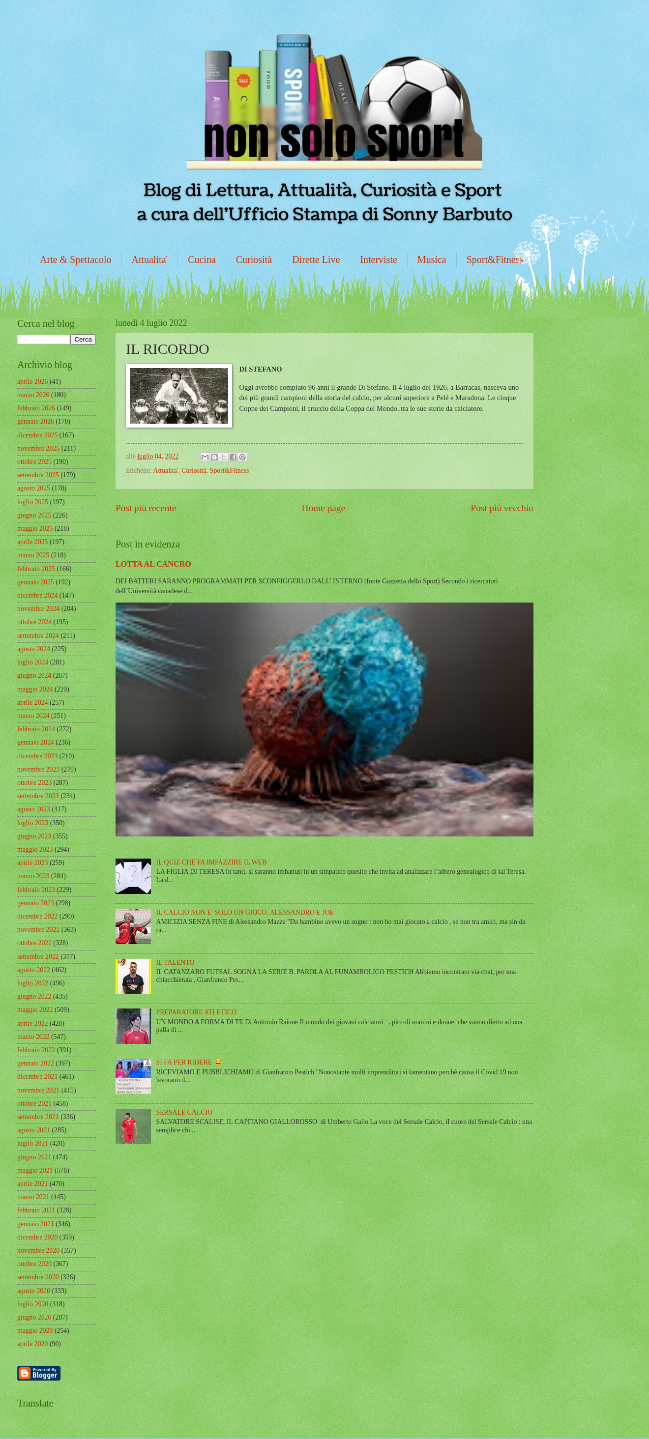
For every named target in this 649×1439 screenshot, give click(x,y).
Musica (431, 259)
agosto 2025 (33, 488)
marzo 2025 (33, 555)
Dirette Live (316, 259)
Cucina (202, 259)
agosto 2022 (33, 970)
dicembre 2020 (37, 1237)
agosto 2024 (33, 649)
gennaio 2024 (35, 742)
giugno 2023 (34, 836)
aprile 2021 (32, 1183)
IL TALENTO (175, 962)
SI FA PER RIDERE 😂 (189, 1062)
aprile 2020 (32, 1344)
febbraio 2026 (36, 408)
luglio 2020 (32, 1304)
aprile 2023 (32, 862)
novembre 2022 (38, 929)
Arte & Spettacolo (76, 259)
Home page (323, 508)
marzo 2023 (33, 876)
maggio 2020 (35, 1330)
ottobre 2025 (34, 461)
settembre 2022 (38, 956)
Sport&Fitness (495, 259)
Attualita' (150, 259)
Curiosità (254, 259)
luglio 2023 (32, 823)
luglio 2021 (32, 1143)
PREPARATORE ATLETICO (196, 1012)
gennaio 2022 (35, 1063)
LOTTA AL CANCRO (153, 564)
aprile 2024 (32, 702)
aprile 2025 (32, 542)
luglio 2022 (32, 983)
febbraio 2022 (36, 1050)
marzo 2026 (33, 395)
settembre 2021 (38, 1117)
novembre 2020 (38, 1250)
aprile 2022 (32, 1023)
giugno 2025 (34, 515)
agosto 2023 (33, 809)
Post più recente (146, 508)
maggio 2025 (35, 528)
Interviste (378, 259)
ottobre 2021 (34, 1103)
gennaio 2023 (35, 903)
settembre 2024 (38, 635)
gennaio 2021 (35, 1224)
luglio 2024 (32, 662)
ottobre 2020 (34, 1263)
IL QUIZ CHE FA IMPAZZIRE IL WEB (211, 862)
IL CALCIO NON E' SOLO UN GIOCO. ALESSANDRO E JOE (245, 912)
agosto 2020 (33, 1291)
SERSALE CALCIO (184, 1112)
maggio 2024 (35, 689)
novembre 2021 (38, 1090)
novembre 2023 (38, 769)
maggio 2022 (35, 1009)
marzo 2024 (33, 716)
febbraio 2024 (36, 729)
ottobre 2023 (34, 782)
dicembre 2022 (37, 916)
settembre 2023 (38, 796)
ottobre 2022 (34, 943)
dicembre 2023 (37, 756)
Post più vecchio (502, 508)
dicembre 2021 (37, 1076)
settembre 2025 (38, 475)
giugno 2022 (34, 996)
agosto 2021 (33, 1130)
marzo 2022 (33, 1036)
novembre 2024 (38, 608)
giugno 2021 (34, 1157)
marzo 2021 (33, 1197)
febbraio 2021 (36, 1210)
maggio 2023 (35, 849)
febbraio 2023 (36, 889)
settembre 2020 (38, 1277)
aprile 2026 (32, 381)
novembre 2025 (38, 448)
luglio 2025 (32, 502)
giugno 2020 (34, 1317)
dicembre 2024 (37, 595)
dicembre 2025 (37, 435)
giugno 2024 (34, 675)
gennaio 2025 (35, 582)
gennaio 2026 (35, 421)
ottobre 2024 (34, 622)
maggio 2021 (35, 1170)
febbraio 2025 (36, 569)
